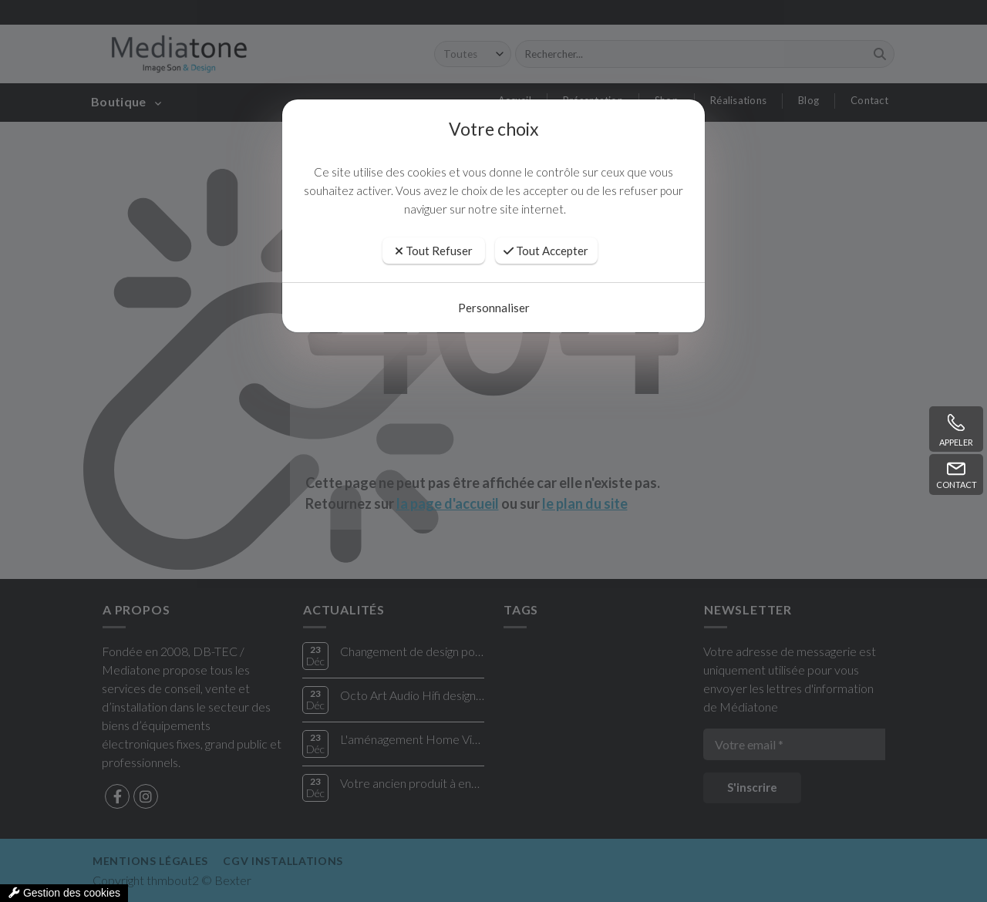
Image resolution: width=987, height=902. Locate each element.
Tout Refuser (434, 250)
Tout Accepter (546, 250)
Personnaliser (494, 308)
